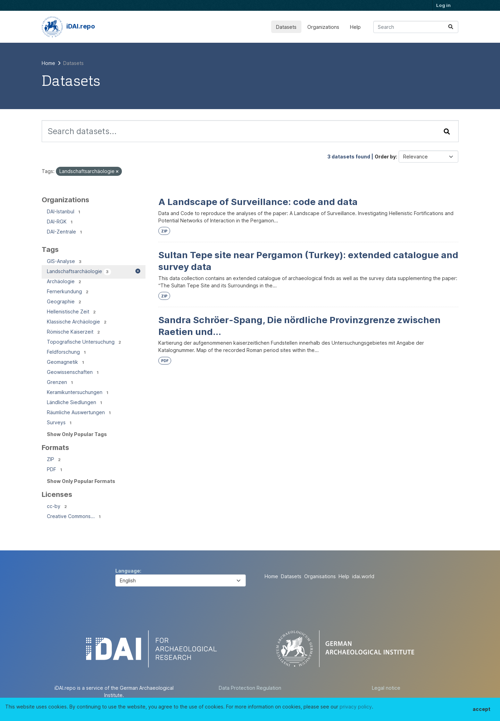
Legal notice (386, 688)
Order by (385, 156)
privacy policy (356, 707)
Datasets (286, 27)
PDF (164, 361)
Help (355, 27)
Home (271, 576)
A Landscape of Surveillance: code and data (258, 201)
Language (127, 571)
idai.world (363, 576)
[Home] (48, 63)
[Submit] (451, 27)
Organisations (320, 576)
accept (481, 709)
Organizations (323, 27)
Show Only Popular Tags (77, 434)
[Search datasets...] (415, 27)
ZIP (164, 231)
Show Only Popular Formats (81, 481)
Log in (443, 5)
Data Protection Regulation (250, 688)
